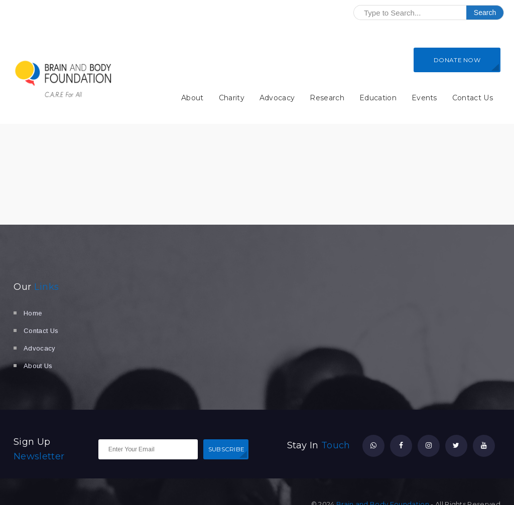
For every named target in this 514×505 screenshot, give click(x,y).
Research (327, 97)
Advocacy (277, 97)
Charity (231, 97)
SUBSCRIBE (226, 449)
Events (424, 97)
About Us (38, 366)
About (192, 97)
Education (378, 97)
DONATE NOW (457, 60)
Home (33, 313)
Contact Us (472, 97)
